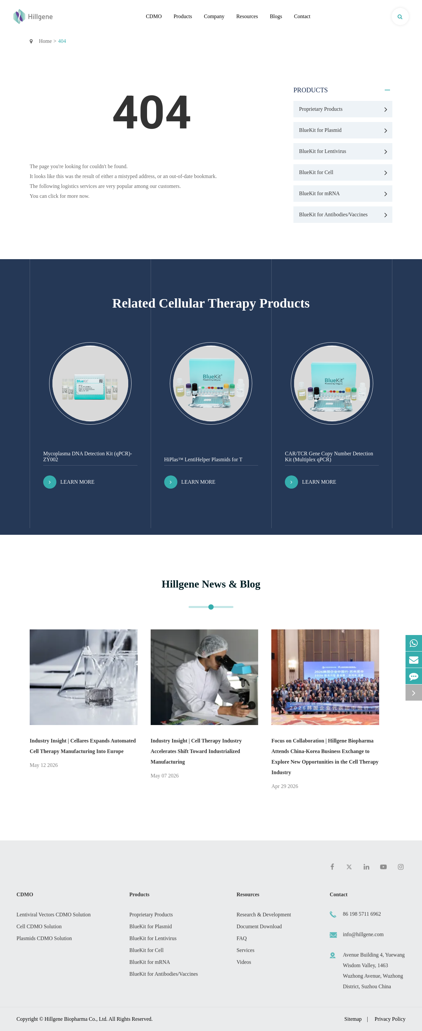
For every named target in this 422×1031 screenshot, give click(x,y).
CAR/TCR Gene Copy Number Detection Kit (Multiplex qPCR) (329, 456)
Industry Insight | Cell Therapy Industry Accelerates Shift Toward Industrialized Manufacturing (196, 751)
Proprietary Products (345, 109)
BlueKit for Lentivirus (345, 151)
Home (45, 41)
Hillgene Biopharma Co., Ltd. (76, 1019)
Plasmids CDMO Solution (44, 941)
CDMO (154, 16)
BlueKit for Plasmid (345, 130)
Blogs (276, 16)
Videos (243, 965)
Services (245, 953)
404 (62, 41)
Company (214, 16)
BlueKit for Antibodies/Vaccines (345, 214)
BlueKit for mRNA (345, 193)
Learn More (69, 482)
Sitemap (353, 1019)
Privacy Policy (390, 1019)
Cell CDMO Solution (39, 929)
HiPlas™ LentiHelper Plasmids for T (203, 459)
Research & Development (263, 917)
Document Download (259, 929)
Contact (302, 16)
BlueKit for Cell (345, 172)
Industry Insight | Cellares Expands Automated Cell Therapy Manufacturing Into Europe (83, 746)
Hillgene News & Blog (211, 584)
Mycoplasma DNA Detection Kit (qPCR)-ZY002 (87, 456)
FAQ (241, 941)
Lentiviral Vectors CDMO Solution (53, 917)
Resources (247, 16)
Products (182, 16)
